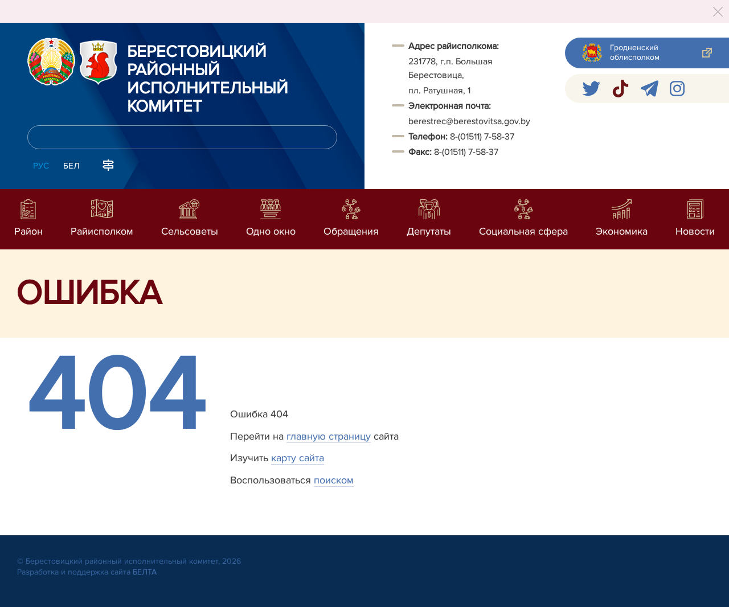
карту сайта (297, 458)
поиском (334, 480)
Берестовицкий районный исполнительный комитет (207, 79)
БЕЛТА (145, 572)
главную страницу (328, 436)
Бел (71, 166)
